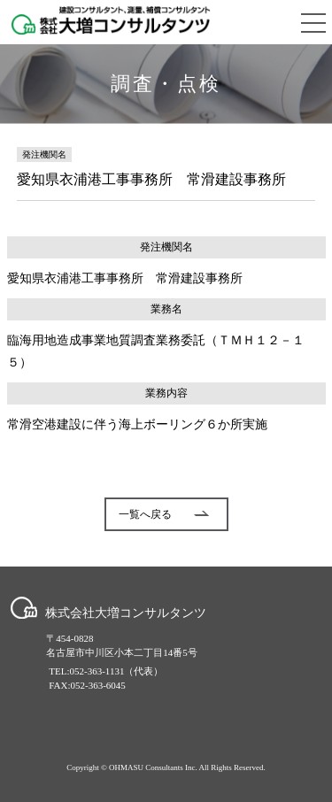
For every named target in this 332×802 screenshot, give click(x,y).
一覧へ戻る (164, 514)
